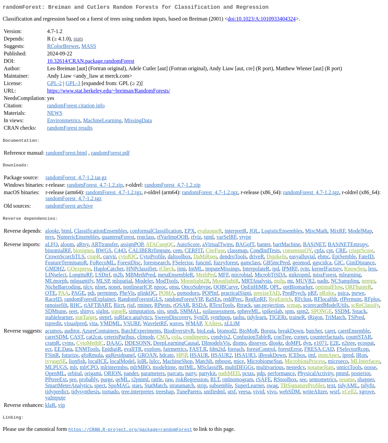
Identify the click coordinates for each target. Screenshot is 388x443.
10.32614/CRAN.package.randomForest (90, 62)
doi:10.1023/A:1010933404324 (261, 20)
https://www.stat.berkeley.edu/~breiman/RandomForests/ (108, 92)
